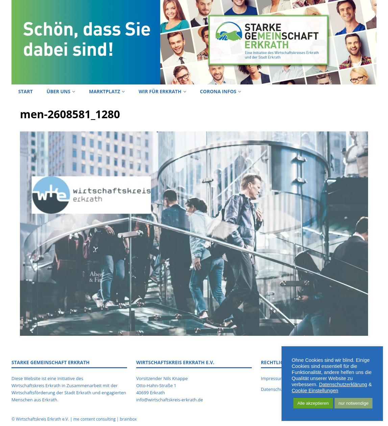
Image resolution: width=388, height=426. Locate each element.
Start (25, 91)
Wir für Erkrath (160, 91)
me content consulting (94, 419)
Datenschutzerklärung (343, 384)
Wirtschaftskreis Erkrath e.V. (42, 419)
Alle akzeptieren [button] (313, 403)
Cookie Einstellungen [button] (315, 390)
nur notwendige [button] (354, 403)
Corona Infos (218, 91)
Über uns (58, 91)
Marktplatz (104, 91)
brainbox (128, 419)
